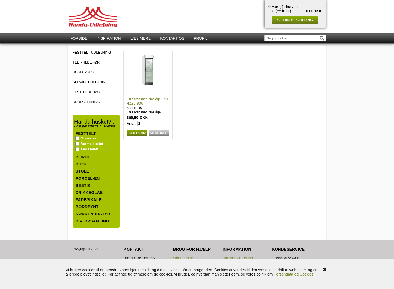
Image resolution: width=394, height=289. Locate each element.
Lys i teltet (90, 149)
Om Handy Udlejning (237, 258)
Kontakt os (172, 38)
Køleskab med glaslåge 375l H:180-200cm (147, 101)
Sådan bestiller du (186, 258)
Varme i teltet (92, 144)
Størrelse (88, 138)
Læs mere (140, 38)
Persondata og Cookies (294, 274)
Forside (78, 38)
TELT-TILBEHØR (86, 62)
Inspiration (109, 38)
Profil (201, 38)
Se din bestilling (295, 20)
